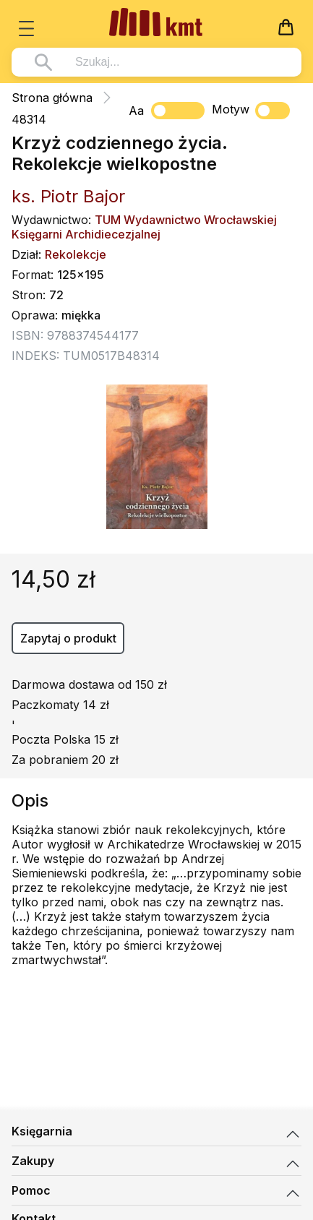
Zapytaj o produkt (68, 638)
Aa (136, 110)
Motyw (251, 110)
